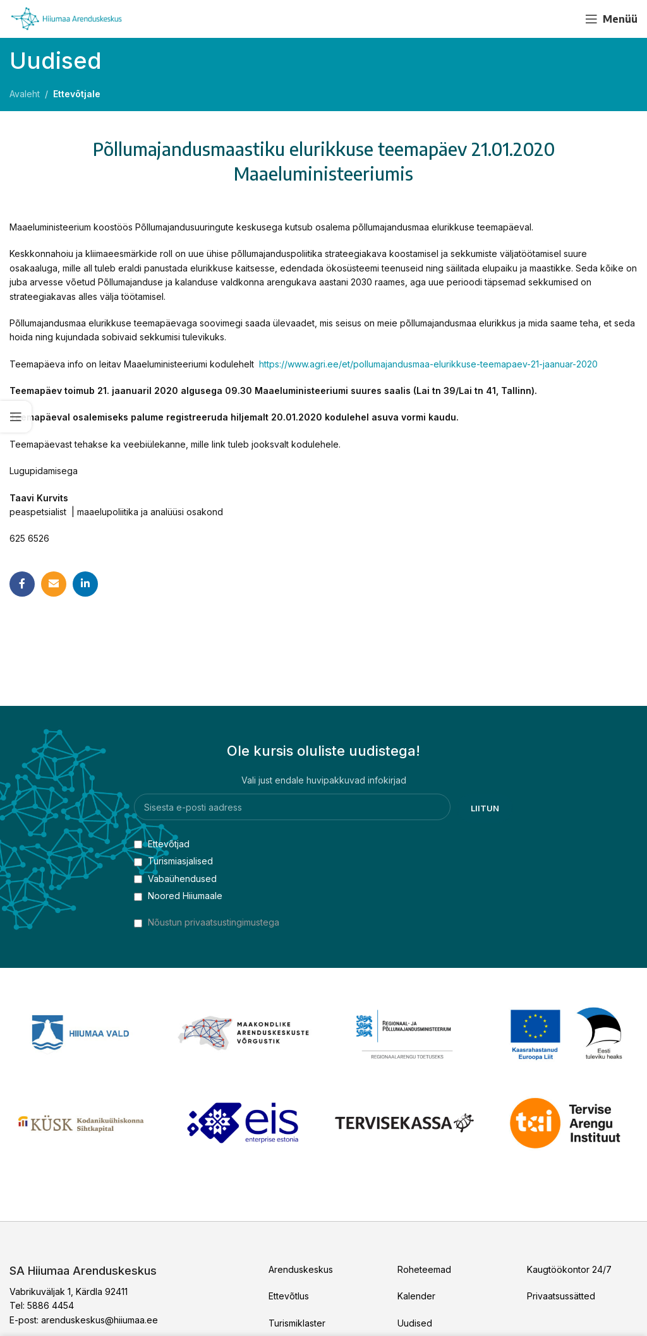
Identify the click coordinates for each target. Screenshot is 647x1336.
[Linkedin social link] (85, 584)
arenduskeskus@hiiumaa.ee (99, 1320)
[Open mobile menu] (611, 19)
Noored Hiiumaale (178, 895)
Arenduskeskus (301, 1269)
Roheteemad (424, 1269)
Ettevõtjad (162, 843)
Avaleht (24, 93)
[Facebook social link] (540, 18)
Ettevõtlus (289, 1296)
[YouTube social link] (562, 18)
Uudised (414, 1323)
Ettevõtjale (76, 93)
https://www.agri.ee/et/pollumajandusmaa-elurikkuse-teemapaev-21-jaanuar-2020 (428, 364)
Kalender (416, 1296)
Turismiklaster (297, 1323)
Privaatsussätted (561, 1296)
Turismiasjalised (173, 861)
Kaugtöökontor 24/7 (569, 1269)
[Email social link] (53, 584)
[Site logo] (66, 18)
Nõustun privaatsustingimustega (213, 922)
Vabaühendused (175, 878)
